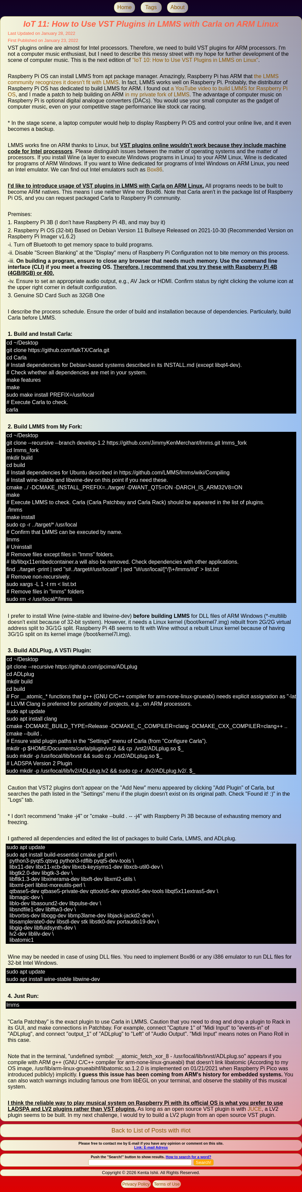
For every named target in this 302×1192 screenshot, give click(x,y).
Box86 (154, 169)
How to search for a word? (188, 1157)
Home (124, 7)
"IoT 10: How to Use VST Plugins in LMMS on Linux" (195, 60)
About (177, 7)
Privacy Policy (136, 1184)
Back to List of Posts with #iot (150, 1130)
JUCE (255, 1109)
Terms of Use (167, 1184)
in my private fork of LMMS (157, 94)
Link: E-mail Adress (151, 1147)
